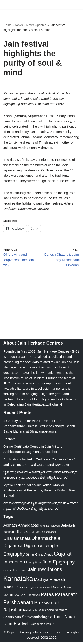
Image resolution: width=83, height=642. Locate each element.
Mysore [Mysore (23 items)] (68, 587)
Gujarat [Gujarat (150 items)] (62, 554)
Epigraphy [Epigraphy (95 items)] (14, 554)
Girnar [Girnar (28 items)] (30, 554)
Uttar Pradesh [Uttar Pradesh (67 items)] (16, 623)
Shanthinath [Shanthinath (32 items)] (12, 617)
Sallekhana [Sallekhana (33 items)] (46, 610)
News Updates (36, 25)
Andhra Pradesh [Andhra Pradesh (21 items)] (50, 525)
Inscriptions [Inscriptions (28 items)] (34, 562)
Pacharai (9, 439)
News (19, 25)
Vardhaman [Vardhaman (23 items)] (38, 624)
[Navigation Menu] (74, 4)
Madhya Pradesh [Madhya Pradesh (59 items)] (49, 579)
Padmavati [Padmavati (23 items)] (33, 595)
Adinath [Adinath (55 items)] (10, 525)
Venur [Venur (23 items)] (50, 624)
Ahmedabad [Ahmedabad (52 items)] (28, 525)
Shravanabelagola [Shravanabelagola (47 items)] (37, 617)
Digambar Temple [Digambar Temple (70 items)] (41, 545)
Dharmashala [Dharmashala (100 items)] (45, 538)
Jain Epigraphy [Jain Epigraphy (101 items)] (58, 562)
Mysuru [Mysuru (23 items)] (8, 595)
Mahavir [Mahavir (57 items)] (10, 587)
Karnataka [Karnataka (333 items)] (18, 578)
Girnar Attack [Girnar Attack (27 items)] (44, 554)
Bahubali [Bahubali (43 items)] (67, 525)
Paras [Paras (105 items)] (47, 594)
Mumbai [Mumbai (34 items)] (57, 587)
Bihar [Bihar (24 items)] (38, 531)
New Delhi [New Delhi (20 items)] (19, 595)
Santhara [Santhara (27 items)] (61, 610)
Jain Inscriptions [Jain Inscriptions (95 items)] (45, 569)
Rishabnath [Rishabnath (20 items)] (30, 610)
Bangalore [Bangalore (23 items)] (9, 531)
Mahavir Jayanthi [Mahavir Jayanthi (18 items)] (28, 587)
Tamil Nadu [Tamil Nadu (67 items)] (64, 616)
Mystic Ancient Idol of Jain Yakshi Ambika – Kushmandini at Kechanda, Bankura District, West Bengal (40, 490)
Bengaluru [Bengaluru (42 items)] (25, 531)
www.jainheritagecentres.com (43, 632)
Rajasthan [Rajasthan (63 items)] (12, 610)
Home (7, 25)
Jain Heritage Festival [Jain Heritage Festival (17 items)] (15, 570)
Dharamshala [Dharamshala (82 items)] (17, 538)
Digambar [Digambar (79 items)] (13, 545)
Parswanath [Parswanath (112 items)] (47, 602)
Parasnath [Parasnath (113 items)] (66, 594)
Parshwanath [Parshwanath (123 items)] (18, 602)
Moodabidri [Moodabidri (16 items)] (44, 587)
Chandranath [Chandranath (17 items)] (49, 532)
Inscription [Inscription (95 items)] (14, 562)
